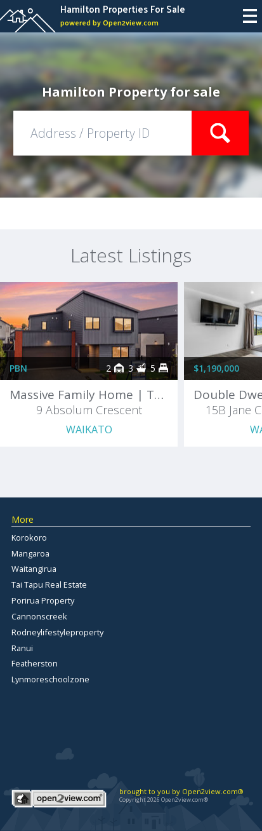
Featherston (34, 663)
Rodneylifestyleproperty (57, 632)
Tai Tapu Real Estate (49, 584)
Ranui (22, 648)
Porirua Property (42, 600)
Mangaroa (30, 553)
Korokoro (29, 537)
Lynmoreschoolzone (50, 679)
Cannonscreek (39, 616)
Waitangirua (33, 568)
